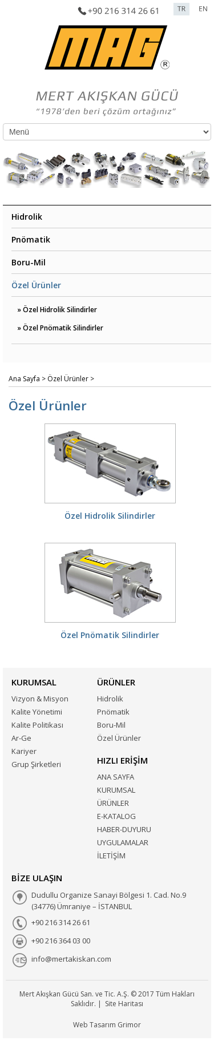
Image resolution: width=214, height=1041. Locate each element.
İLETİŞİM (111, 855)
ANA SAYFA (115, 777)
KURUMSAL (116, 790)
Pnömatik (30, 239)
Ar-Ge (21, 738)
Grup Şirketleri (36, 764)
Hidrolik (26, 216)
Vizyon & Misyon (39, 698)
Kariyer (24, 751)
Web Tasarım (94, 1025)
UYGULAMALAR (122, 842)
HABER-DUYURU (124, 829)
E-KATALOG (116, 816)
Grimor (129, 1025)
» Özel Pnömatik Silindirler (60, 328)
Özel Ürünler (36, 285)
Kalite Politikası (37, 725)
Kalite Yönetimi (36, 712)
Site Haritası (124, 1003)
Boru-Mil (28, 262)
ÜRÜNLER (113, 803)
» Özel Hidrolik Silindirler (57, 309)
